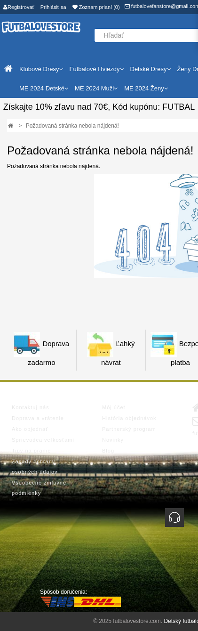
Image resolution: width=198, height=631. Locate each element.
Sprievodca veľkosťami (43, 440)
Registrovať (18, 7)
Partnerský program (129, 429)
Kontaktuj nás (30, 407)
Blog (108, 450)
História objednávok (129, 418)
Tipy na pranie (31, 450)
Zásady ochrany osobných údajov (35, 467)
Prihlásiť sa (53, 7)
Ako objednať (30, 429)
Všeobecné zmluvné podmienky (39, 488)
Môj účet (114, 407)
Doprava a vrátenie (38, 418)
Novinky (113, 440)
